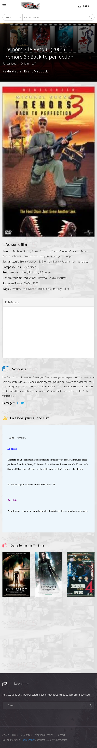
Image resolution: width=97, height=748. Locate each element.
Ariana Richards (11, 256)
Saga (59, 289)
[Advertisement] (48, 332)
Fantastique (9, 63)
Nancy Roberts (62, 261)
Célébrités (26, 734)
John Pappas (66, 256)
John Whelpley (80, 261)
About (5, 734)
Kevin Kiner (29, 267)
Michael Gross (21, 251)
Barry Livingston (48, 256)
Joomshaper (28, 739)
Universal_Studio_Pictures (52, 278)
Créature (15, 289)
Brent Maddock (36, 71)
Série (66, 289)
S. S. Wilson (45, 261)
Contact (61, 734)
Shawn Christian (40, 251)
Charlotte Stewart (79, 251)
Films (15, 734)
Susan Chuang (59, 251)
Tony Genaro (30, 256)
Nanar (32, 289)
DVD (24, 289)
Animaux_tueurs (46, 289)
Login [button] (86, 5)
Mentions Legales (44, 734)
